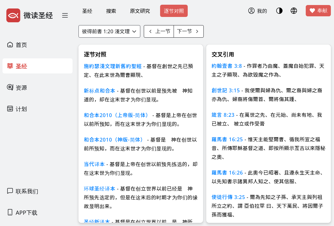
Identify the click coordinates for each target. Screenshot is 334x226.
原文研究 (140, 11)
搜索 (111, 11)
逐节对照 (174, 11)
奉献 (318, 11)
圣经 (87, 11)
